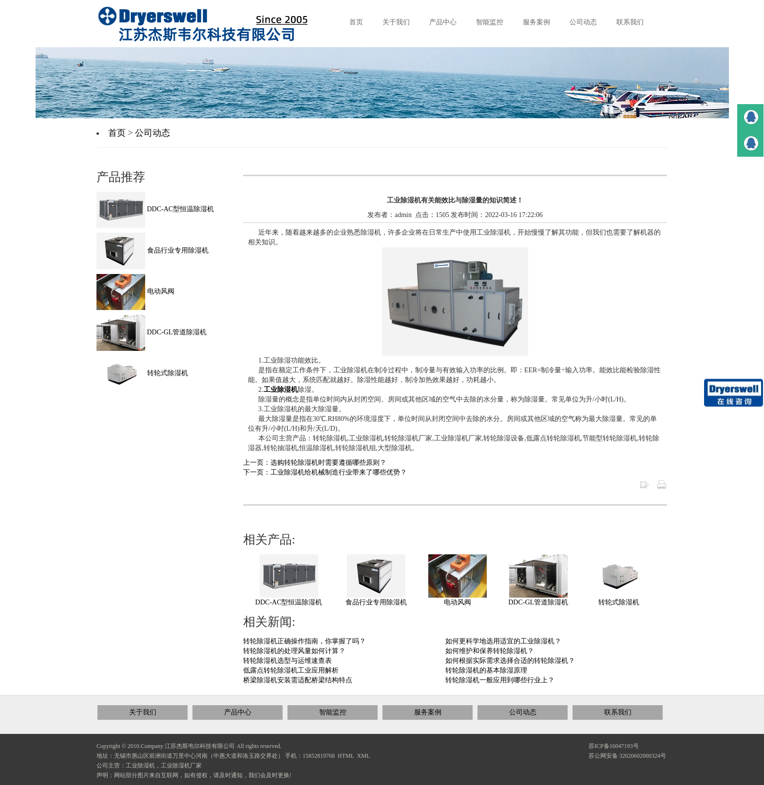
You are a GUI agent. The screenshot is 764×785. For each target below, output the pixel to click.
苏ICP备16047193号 (614, 746)
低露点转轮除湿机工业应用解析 (291, 670)
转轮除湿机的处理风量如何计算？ (294, 651)
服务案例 (427, 712)
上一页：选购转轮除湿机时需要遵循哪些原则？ (314, 462)
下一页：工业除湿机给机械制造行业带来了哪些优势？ (325, 472)
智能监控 (332, 712)
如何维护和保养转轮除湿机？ (489, 651)
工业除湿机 (281, 389)
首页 (117, 133)
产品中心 (237, 712)
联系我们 (617, 712)
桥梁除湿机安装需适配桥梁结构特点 (297, 680)
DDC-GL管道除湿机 (538, 602)
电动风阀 (457, 602)
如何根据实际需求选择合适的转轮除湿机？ (510, 660)
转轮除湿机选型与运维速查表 (287, 660)
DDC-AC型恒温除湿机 (289, 602)
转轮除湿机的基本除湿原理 (486, 670)
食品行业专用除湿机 (376, 602)
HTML (346, 755)
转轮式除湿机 (618, 602)
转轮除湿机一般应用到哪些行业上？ (499, 680)
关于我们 (142, 712)
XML (363, 755)
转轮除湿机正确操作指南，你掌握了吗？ (304, 641)
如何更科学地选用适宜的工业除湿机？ (503, 641)
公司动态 (152, 133)
